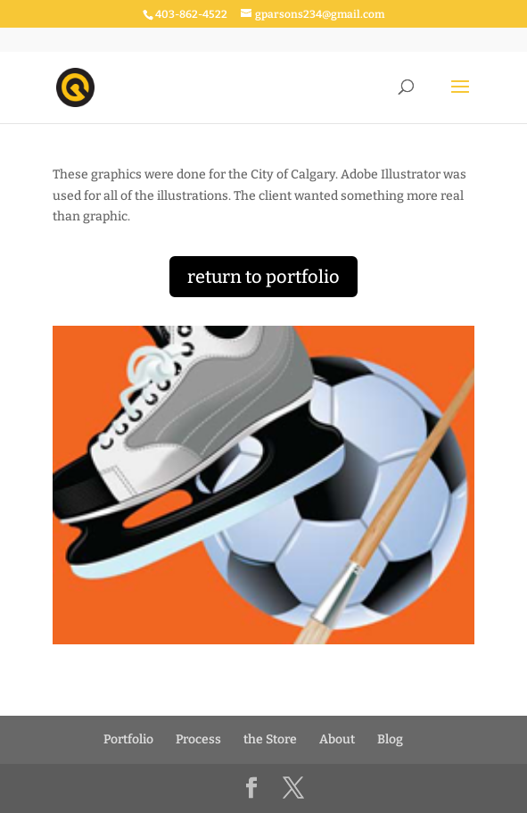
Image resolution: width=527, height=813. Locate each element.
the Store (270, 739)
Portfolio (128, 739)
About (337, 739)
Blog (390, 739)
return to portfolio (263, 276)
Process (198, 739)
